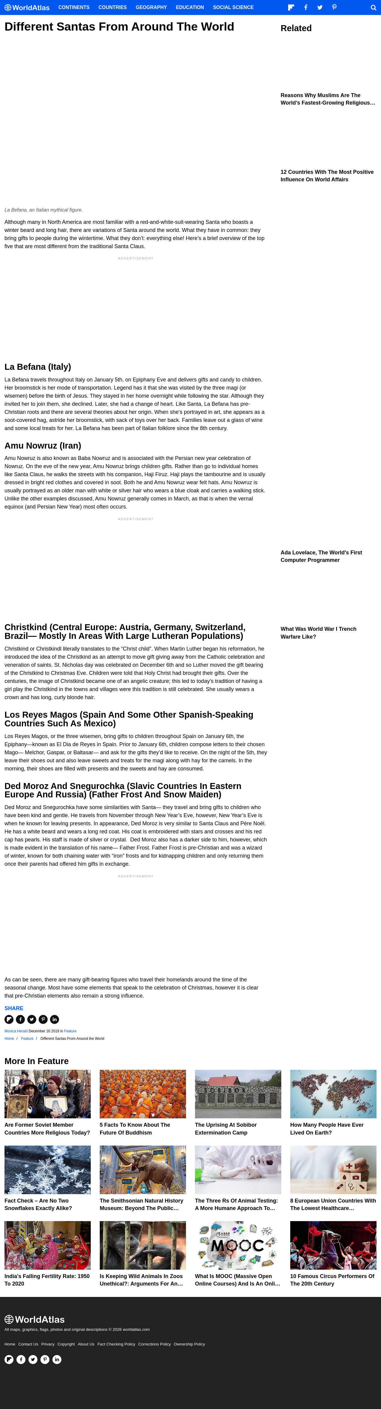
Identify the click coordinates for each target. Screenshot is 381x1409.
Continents (74, 7)
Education (190, 7)
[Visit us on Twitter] (32, 1359)
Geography (151, 7)
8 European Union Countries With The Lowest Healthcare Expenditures (333, 1208)
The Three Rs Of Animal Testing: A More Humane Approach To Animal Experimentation (236, 1208)
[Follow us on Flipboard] (8, 1359)
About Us (86, 1344)
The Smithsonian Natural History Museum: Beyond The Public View (141, 1208)
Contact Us (28, 1344)
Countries (113, 7)
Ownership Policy (189, 1344)
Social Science (233, 7)
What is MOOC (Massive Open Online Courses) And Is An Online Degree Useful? (238, 1283)
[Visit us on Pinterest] (44, 1359)
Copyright (66, 1344)
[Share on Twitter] (31, 1019)
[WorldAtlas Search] (374, 7)
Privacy (48, 1344)
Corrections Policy (154, 1344)
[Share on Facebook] (20, 1019)
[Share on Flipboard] (8, 1019)
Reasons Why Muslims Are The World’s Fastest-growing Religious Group (325, 102)
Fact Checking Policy (116, 1344)
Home (9, 1344)
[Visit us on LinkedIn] (56, 1359)
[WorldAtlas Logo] (29, 7)
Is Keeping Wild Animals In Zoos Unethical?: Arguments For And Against (141, 1283)
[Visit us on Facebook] (20, 1359)
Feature (70, 1031)
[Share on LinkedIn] (54, 1019)
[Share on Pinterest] (43, 1019)
